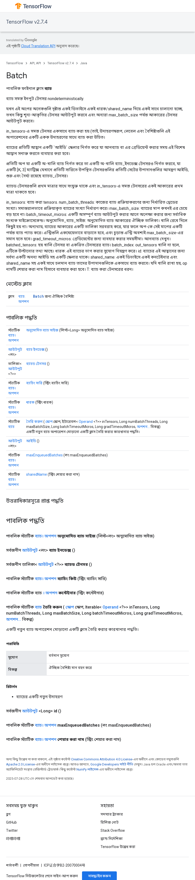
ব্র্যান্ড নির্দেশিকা (112, 839)
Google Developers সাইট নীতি (111, 764)
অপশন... (143, 427)
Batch (38, 296)
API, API (35, 63)
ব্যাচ (11, 427)
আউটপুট (15, 349)
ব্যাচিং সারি (34, 383)
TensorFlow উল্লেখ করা (118, 847)
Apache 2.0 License (20, 764)
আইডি (31, 441)
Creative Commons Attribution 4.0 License (101, 759)
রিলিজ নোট (110, 822)
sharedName (36, 474)
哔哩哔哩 (13, 839)
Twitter (12, 830)
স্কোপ (49, 422)
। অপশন (50, 592)
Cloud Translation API (38, 46)
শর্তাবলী (12, 865)
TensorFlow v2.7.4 (26, 22)
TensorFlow (14, 63)
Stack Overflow (113, 830)
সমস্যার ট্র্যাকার (112, 814)
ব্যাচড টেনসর (36, 364)
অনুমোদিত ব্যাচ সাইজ (42, 330)
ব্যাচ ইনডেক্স (35, 349)
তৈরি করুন (34, 422)
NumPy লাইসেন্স (87, 769)
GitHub (11, 822)
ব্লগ (8, 814)
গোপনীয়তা (31, 865)
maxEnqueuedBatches (44, 455)
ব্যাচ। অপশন (45, 536)
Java (83, 63)
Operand (86, 422)
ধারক (30, 402)
